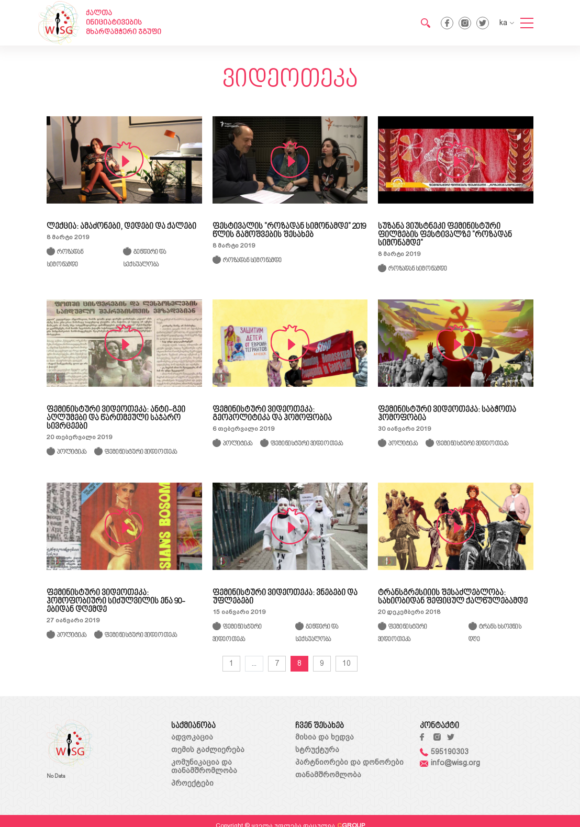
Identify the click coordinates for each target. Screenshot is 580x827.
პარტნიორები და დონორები (349, 762)
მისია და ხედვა (324, 737)
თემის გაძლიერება (207, 749)
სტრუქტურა (317, 749)
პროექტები (192, 783)
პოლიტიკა (71, 452)
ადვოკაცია (192, 737)
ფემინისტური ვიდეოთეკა (141, 452)
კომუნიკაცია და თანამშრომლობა (204, 766)
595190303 (444, 751)
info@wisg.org (450, 762)
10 (346, 663)
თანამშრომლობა (328, 774)
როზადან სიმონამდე (252, 261)
